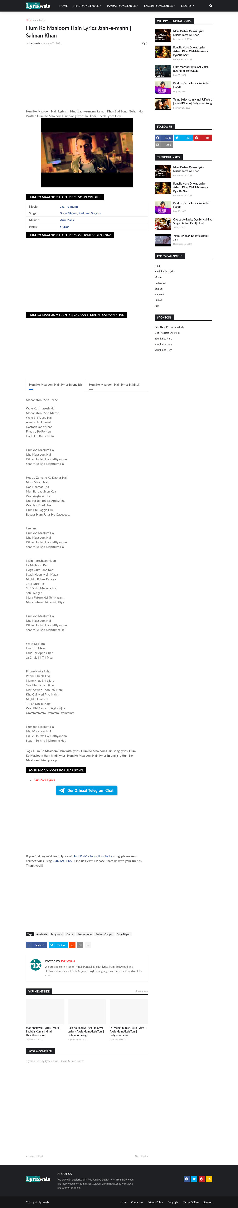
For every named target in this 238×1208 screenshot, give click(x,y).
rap (157, 305)
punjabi (159, 299)
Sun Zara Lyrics (44, 780)
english (159, 288)
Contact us (137, 1202)
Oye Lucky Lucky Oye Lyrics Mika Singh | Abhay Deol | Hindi (192, 221)
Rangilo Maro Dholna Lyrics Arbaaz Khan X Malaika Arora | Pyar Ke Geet (191, 51)
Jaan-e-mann (69, 206)
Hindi (157, 265)
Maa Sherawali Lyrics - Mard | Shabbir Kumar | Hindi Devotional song (43, 1031)
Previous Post (35, 1156)
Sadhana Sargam (90, 213)
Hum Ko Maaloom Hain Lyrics (93, 856)
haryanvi (159, 294)
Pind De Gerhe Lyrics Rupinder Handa (191, 85)
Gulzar (64, 226)
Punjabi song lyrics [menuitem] (121, 5)
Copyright (173, 1202)
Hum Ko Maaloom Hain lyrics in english (55, 384)
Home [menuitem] (63, 5)
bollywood (56, 934)
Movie (158, 277)
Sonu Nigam (68, 213)
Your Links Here (163, 338)
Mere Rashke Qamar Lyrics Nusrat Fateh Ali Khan (188, 33)
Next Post (140, 1156)
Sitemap (207, 1202)
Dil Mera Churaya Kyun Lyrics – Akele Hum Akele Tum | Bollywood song (128, 1031)
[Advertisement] (87, 77)
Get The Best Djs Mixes (168, 332)
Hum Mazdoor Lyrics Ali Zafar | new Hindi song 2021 (191, 68)
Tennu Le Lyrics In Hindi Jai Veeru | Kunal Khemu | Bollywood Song (192, 101)
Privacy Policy (155, 1202)
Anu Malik (39, 20)
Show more (142, 991)
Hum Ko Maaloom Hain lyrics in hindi (114, 384)
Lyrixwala (68, 961)
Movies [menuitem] (186, 5)
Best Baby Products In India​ (169, 327)
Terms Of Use (191, 1202)
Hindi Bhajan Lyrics (165, 271)
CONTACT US (62, 861)
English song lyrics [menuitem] (158, 5)
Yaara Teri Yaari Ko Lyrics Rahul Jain (191, 237)
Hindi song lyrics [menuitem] (86, 5)
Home (29, 20)
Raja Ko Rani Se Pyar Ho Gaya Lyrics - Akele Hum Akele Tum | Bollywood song (86, 1031)
